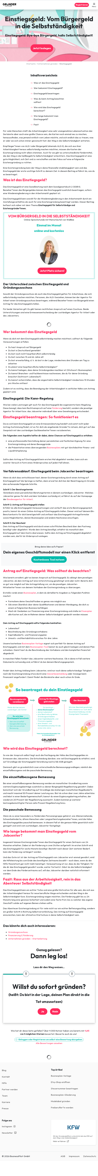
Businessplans (54, 447)
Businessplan (29, 592)
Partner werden (10, 1089)
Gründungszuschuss (18, 932)
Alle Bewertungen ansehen (49, 1043)
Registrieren (82, 5)
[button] (94, 4)
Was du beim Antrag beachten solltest (49, 100)
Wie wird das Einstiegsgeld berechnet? (47, 109)
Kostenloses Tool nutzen (49, 559)
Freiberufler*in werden (62, 1107)
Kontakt (6, 1076)
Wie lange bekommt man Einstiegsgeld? (46, 118)
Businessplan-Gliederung (63, 1094)
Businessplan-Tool (39, 646)
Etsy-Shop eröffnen (60, 1082)
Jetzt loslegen (42, 48)
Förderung (57, 408)
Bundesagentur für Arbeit (20, 499)
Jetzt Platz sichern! (52, 270)
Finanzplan (86, 611)
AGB (63, 1156)
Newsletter (9, 1132)
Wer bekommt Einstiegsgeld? (48, 88)
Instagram (8, 1126)
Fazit (36, 124)
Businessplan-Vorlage (32, 643)
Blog (4, 1070)
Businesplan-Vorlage (61, 1075)
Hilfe (4, 1083)
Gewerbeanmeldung (57, 673)
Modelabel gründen (60, 1101)
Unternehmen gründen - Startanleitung (27, 938)
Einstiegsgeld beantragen (46, 93)
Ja (42, 1011)
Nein (55, 1011)
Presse (5, 1108)
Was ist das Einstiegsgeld (46, 82)
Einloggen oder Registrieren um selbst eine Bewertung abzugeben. (49, 1039)
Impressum (74, 1156)
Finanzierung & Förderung (20, 935)
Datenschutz (89, 1156)
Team (5, 1095)
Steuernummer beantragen (64, 1088)
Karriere (6, 1102)
